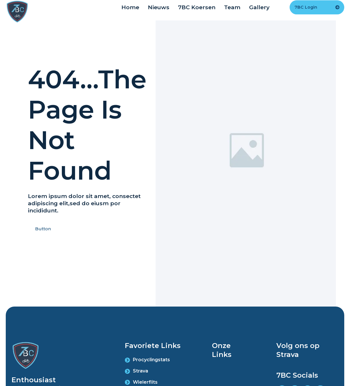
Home (130, 7)
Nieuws (158, 7)
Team (232, 7)
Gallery (259, 7)
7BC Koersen (196, 7)
